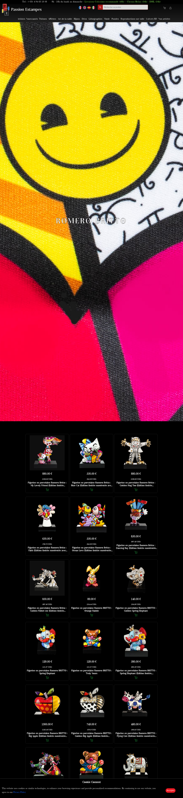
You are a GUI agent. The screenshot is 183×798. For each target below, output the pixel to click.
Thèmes (43, 19)
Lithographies (95, 19)
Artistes (21, 19)
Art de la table (65, 19)
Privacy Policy (19, 792)
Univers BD (151, 19)
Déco (84, 19)
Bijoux (77, 19)
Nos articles (164, 19)
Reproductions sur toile (132, 19)
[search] (125, 7)
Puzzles (115, 19)
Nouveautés (32, 19)
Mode (107, 19)
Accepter (171, 790)
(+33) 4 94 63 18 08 (37, 2)
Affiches (52, 19)
